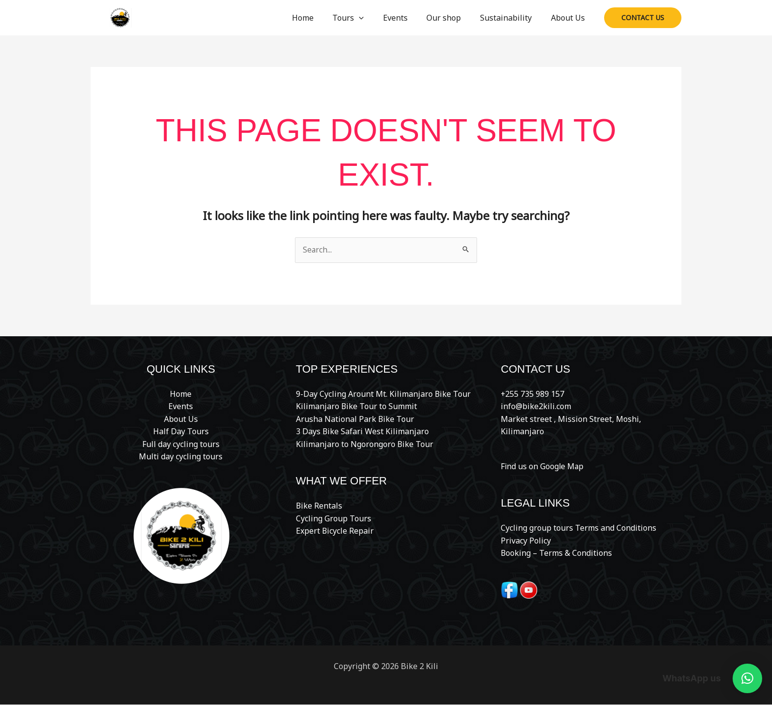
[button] (374, 17)
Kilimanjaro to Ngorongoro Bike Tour (365, 444)
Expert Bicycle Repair (335, 531)
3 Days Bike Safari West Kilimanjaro (362, 431)
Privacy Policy (526, 540)
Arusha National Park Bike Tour (355, 419)
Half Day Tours (181, 431)
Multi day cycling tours (181, 456)
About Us (569, 17)
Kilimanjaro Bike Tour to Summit (357, 406)
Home (320, 17)
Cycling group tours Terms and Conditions (578, 528)
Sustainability (511, 17)
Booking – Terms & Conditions (556, 553)
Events (406, 17)
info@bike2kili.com (536, 406)
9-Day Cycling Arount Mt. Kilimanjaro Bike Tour (383, 393)
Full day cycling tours (181, 444)
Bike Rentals (319, 506)
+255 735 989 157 (533, 393)
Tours (363, 17)
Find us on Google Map (543, 466)
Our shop (452, 17)
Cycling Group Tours (333, 518)
